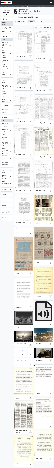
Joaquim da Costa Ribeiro (6, 80)
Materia (4, 200)
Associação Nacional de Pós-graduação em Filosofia (6, 152)
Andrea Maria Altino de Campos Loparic (6, 54)
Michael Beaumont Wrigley (6, 176)
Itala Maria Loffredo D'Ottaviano (6, 125)
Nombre (4, 189)
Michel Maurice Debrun (6, 74)
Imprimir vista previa (20, 21)
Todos (3, 39)
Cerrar (27, 9)
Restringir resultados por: (6, 12)
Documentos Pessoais (21, 360)
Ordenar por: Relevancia (22, 24)
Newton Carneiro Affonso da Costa (6, 67)
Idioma (4, 19)
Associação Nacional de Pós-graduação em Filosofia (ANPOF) (6, 108)
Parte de (4, 36)
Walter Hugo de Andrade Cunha (6, 94)
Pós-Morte (18, 229)
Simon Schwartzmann (6, 183)
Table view (39, 21)
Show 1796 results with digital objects (43, 27)
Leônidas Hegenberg (21, 350)
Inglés (6, 32)
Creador (4, 117)
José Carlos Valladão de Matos (6, 164)
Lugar (4, 195)
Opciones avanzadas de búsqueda (27, 17)
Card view (31, 21)
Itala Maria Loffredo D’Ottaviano (6, 45)
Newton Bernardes (6, 100)
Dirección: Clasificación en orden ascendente (41, 24)
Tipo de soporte (4, 218)
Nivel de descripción (6, 211)
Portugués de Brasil (6, 28)
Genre (4, 205)
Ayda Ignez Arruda (6, 61)
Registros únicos (6, 23)
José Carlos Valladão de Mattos (6, 86)
